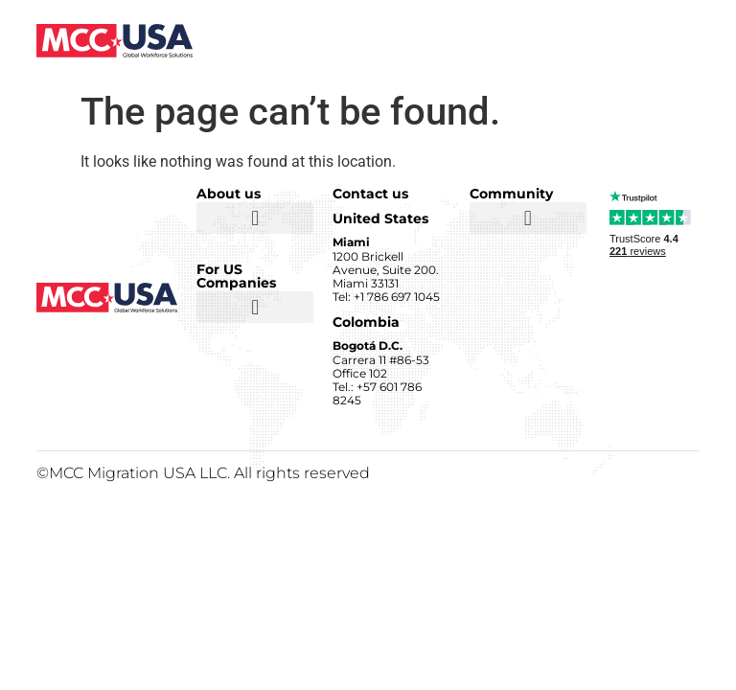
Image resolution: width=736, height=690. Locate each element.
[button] (254, 218)
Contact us (370, 193)
